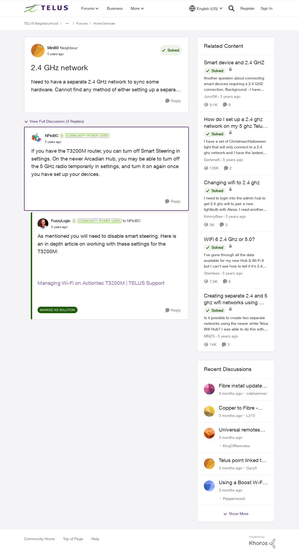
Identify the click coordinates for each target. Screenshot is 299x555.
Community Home (39, 538)
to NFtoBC (131, 220)
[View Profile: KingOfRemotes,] (209, 433)
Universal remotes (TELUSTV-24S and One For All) (241, 430)
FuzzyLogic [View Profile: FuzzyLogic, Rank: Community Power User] (60, 220)
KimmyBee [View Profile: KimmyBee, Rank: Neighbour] (213, 216)
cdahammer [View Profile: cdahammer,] (256, 393)
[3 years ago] (229, 96)
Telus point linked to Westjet (241, 460)
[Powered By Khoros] (262, 542)
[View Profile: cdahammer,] (209, 389)
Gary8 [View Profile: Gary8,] (251, 468)
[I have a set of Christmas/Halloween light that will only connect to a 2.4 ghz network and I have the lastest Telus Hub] (236, 146)
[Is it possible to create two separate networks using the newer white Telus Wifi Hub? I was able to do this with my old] (236, 323)
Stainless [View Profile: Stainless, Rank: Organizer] (211, 272)
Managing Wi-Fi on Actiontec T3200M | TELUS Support (101, 283)
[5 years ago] (232, 159)
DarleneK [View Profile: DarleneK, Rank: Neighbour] (212, 159)
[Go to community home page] (47, 8)
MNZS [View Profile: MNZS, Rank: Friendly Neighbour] (209, 336)
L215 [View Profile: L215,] (250, 415)
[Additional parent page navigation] (67, 23)
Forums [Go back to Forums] (82, 23)
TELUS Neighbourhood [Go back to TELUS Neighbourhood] (41, 23)
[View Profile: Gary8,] (209, 463)
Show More (235, 513)
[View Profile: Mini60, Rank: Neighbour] (38, 50)
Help (95, 538)
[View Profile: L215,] (209, 411)
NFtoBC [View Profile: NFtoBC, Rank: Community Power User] (51, 135)
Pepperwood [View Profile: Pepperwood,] (234, 498)
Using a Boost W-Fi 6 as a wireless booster (243, 482)
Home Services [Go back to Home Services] (104, 23)
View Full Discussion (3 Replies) (54, 121)
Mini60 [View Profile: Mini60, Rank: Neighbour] (53, 47)
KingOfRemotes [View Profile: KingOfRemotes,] (236, 445)
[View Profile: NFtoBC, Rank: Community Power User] (36, 138)
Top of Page (73, 538)
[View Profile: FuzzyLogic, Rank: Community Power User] (43, 223)
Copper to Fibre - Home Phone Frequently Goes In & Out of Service (243, 408)
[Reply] (173, 101)
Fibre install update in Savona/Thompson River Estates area (243, 386)
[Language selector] (206, 8)
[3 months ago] (230, 393)
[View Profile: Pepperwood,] (209, 485)
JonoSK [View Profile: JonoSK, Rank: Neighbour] (210, 96)
